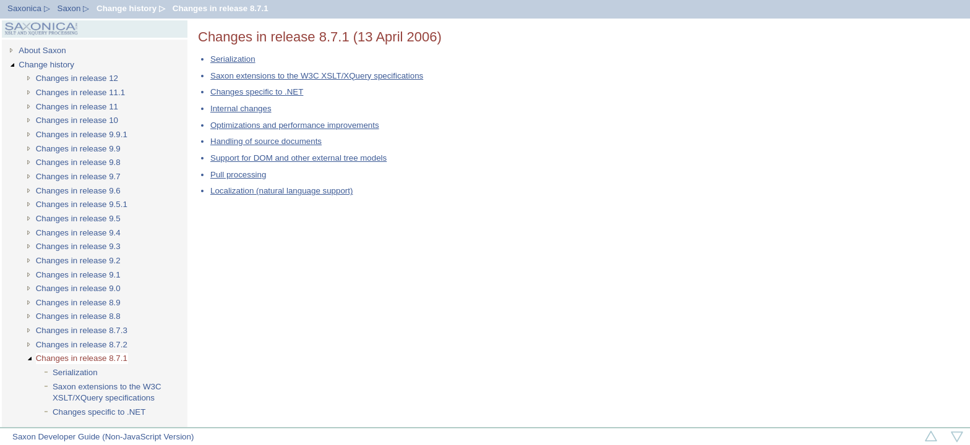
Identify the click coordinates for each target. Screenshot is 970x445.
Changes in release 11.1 (81, 92)
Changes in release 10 (77, 120)
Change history (46, 64)
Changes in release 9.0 (78, 288)
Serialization (75, 372)
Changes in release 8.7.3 (81, 330)
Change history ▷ (131, 8)
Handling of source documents (266, 141)
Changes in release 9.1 (78, 274)
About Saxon (42, 50)
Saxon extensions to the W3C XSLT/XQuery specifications (107, 392)
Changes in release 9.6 (78, 190)
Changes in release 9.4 (78, 232)
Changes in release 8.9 (78, 302)
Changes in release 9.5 (78, 218)
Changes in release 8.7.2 (81, 344)
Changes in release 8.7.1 (220, 8)
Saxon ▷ (74, 8)
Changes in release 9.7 (78, 176)
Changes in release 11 (77, 106)
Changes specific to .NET (99, 412)
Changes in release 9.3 (78, 246)
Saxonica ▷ (28, 8)
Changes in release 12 (77, 78)
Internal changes (241, 108)
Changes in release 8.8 (78, 316)
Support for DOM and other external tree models (298, 158)
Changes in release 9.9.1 (81, 134)
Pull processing (238, 174)
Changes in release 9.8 (78, 162)
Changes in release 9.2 (78, 260)
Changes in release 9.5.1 (81, 204)
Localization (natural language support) (281, 190)
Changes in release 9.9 (78, 148)
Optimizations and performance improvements (294, 125)
